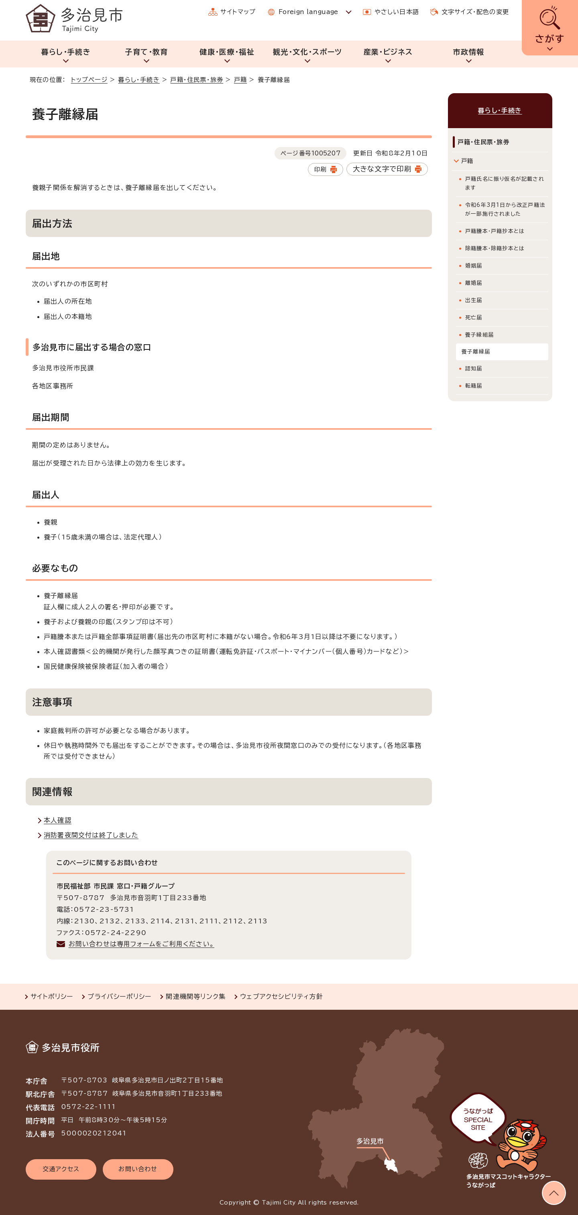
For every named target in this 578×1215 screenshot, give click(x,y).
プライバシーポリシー (119, 996)
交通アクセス (61, 1169)
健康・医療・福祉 (226, 51)
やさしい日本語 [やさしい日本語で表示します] (396, 12)
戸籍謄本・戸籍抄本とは (495, 231)
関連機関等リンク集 (196, 996)
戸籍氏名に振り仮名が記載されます (504, 183)
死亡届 (473, 317)
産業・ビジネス (388, 51)
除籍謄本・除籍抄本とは (495, 248)
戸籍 (240, 80)
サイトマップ (238, 12)
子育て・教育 (146, 51)
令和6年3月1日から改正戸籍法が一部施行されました (505, 209)
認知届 (473, 368)
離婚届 (473, 283)
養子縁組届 (479, 334)
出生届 (473, 300)
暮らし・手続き (66, 51)
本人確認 (57, 820)
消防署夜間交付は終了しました (91, 835)
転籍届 (473, 385)
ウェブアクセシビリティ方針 (281, 996)
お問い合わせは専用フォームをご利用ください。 (141, 944)
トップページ (89, 80)
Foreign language (308, 12)
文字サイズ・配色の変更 (475, 12)
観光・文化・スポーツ (307, 51)
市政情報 (468, 51)
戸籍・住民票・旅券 (196, 80)
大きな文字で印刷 (382, 168)
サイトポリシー (52, 996)
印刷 (320, 169)
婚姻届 (473, 265)
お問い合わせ (137, 1169)
